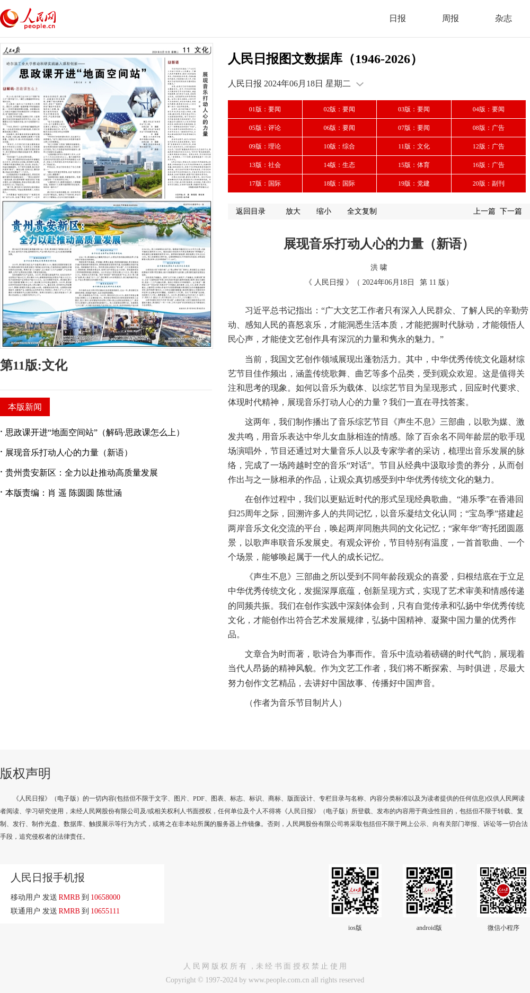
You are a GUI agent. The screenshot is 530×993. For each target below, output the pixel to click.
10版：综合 (339, 146)
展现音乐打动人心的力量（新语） (68, 452)
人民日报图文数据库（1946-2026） (325, 59)
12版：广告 (489, 146)
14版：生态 (339, 165)
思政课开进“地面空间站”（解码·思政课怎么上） (94, 432)
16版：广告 (489, 165)
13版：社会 (265, 165)
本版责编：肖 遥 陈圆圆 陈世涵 (63, 492)
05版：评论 (265, 127)
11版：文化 (414, 146)
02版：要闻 (339, 109)
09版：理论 (265, 146)
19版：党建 (414, 183)
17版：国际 (265, 183)
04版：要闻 (489, 109)
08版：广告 (489, 127)
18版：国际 (339, 183)
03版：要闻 (414, 109)
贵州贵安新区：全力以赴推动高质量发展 (81, 472)
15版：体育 (414, 165)
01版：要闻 (265, 109)
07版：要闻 (414, 127)
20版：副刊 (489, 183)
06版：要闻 (339, 127)
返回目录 (251, 211)
